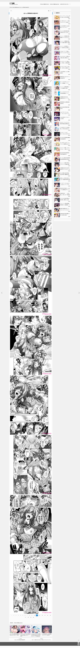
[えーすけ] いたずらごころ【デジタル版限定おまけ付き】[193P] (65, 144)
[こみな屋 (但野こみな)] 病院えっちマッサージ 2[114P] (64, 27)
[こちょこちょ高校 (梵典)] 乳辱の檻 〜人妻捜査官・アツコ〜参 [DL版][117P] (65, 205)
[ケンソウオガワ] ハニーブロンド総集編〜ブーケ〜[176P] (64, 83)
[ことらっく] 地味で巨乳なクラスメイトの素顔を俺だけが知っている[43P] (65, 164)
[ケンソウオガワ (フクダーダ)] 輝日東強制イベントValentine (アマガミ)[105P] (64, 93)
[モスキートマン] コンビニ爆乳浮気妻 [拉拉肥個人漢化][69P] (64, 124)
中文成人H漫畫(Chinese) (44, 4)
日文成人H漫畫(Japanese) (54, 4)
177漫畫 (11, 3)
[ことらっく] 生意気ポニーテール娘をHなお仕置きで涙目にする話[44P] (64, 47)
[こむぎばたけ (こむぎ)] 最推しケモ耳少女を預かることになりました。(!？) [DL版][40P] (36, 635)
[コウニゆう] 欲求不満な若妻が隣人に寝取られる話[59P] (64, 200)
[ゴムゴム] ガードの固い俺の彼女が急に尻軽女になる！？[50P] (25, 635)
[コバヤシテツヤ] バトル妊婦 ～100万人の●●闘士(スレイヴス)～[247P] (65, 68)
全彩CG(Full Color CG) (64, 4)
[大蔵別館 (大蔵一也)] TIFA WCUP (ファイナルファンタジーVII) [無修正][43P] (65, 169)
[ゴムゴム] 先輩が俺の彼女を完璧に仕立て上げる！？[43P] (65, 32)
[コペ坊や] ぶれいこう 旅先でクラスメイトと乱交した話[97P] (65, 22)
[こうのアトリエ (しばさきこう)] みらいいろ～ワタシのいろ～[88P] (64, 184)
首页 (10, 7)
